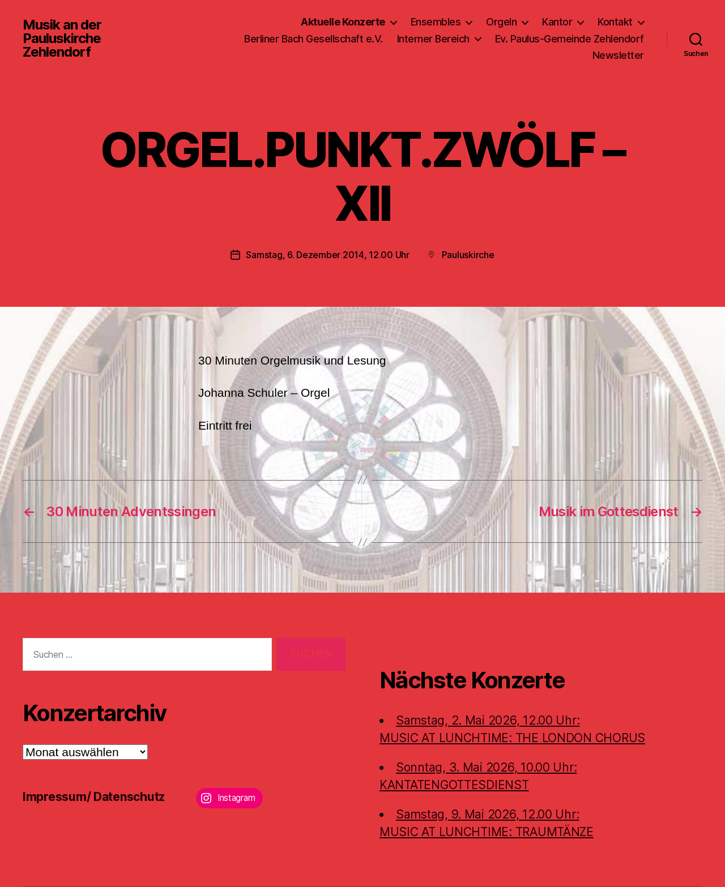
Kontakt (615, 22)
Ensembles (436, 22)
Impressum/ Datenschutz (94, 797)
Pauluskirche (468, 254)
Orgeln (501, 22)
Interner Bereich (433, 39)
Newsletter (618, 55)
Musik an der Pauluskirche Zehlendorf (62, 38)
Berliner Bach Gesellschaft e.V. (313, 39)
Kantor (557, 22)
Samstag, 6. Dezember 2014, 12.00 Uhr (327, 254)
